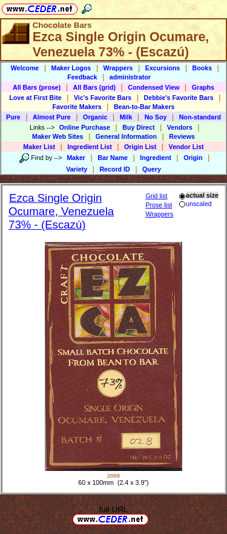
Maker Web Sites (58, 136)
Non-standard (200, 117)
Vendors (179, 127)
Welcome (25, 68)
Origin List (140, 146)
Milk (126, 117)
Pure (13, 117)
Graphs (203, 87)
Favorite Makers (76, 106)
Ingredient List (89, 146)
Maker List (39, 146)
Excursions (162, 68)
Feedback (82, 77)
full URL (113, 509)
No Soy (156, 117)
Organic (95, 117)
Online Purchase (84, 127)
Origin (192, 157)
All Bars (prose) (37, 87)
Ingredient (155, 157)
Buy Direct (138, 127)
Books (202, 68)
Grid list (156, 195)
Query (151, 169)
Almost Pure (52, 117)
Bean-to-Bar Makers (144, 106)
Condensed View (153, 87)
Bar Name (112, 157)
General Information (126, 136)
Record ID (114, 169)
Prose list (158, 205)
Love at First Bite (35, 97)
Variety (76, 169)
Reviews (182, 136)
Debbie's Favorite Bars (179, 97)
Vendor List (186, 146)
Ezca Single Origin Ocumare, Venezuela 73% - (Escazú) (61, 211)
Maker (76, 157)
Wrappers (118, 68)
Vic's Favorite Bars (102, 97)
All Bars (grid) (94, 87)
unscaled (195, 203)
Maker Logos (71, 68)
